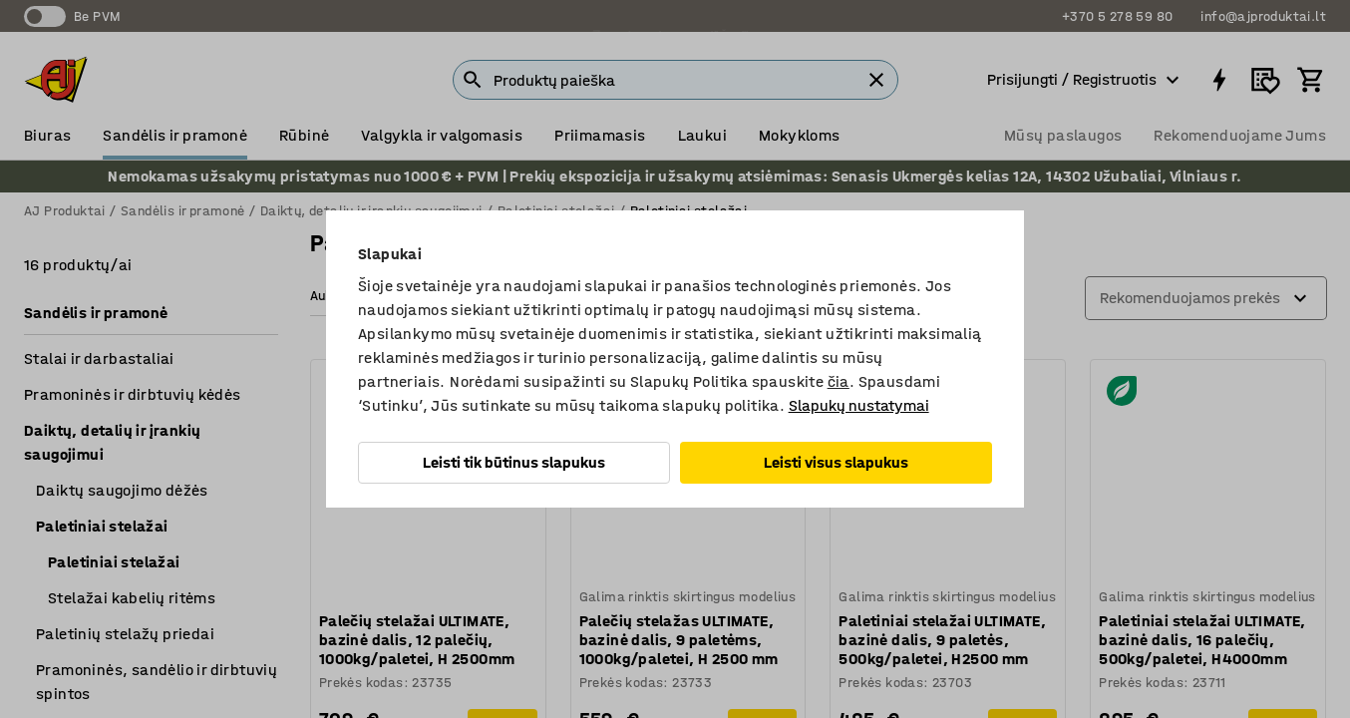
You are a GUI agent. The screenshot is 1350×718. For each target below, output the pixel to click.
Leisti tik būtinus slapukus (514, 462)
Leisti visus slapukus (836, 462)
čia (838, 381)
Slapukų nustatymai (859, 405)
